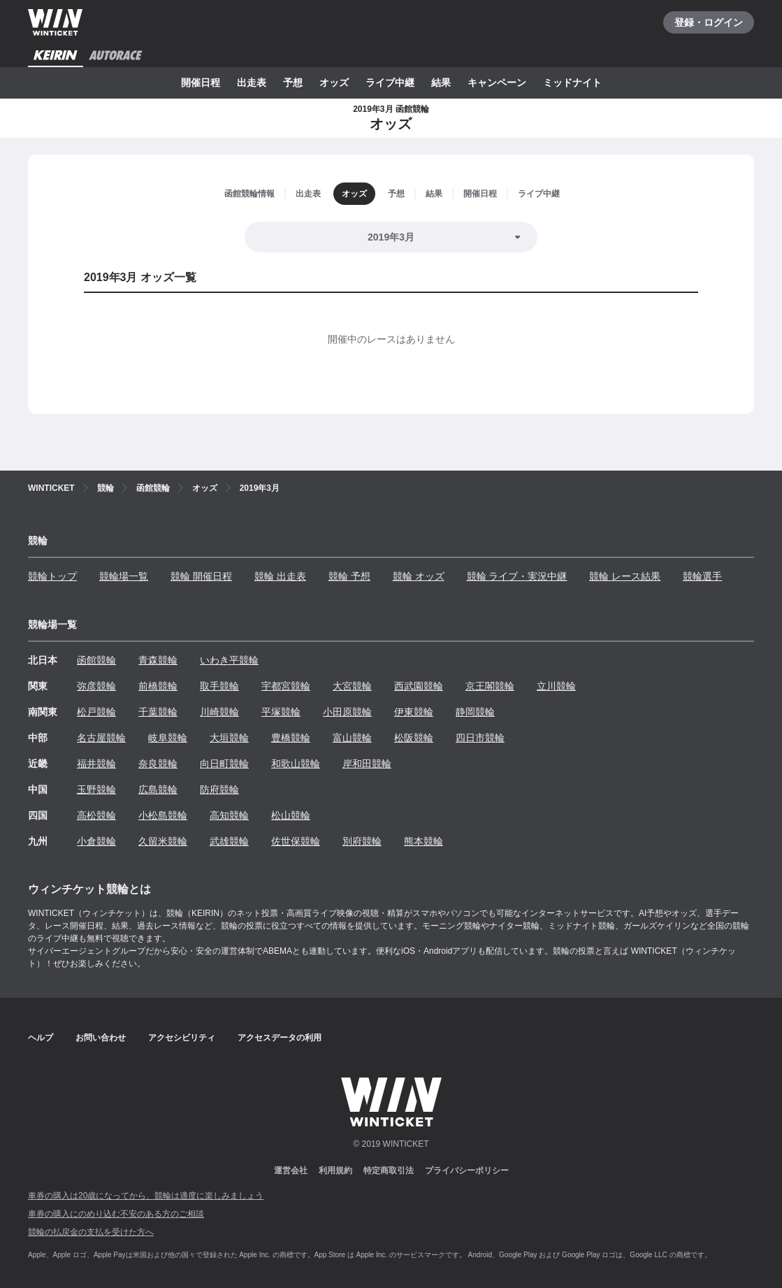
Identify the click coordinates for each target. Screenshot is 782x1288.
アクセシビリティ (181, 1038)
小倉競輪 (96, 841)
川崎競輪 (219, 711)
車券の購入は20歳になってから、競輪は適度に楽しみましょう (145, 1196)
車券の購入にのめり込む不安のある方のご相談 (116, 1214)
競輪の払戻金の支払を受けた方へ (91, 1232)
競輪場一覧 (123, 576)
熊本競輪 (423, 841)
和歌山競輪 (295, 763)
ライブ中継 (389, 82)
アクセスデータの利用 (279, 1038)
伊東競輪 (413, 711)
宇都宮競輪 (285, 686)
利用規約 (335, 1170)
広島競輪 (158, 789)
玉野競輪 (96, 789)
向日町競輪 (224, 763)
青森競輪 (158, 660)
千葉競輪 (158, 711)
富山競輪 (352, 737)
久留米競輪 (162, 841)
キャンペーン (497, 82)
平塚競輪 (281, 711)
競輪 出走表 (280, 576)
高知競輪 (229, 815)
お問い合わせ (100, 1038)
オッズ (334, 82)
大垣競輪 (229, 737)
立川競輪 (556, 686)
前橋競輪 (158, 686)
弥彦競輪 (96, 686)
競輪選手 (702, 576)
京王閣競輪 (489, 686)
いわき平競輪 (229, 660)
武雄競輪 (229, 841)
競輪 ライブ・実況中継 (517, 576)
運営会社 (290, 1170)
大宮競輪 (352, 686)
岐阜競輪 (167, 737)
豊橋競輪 (290, 737)
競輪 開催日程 (201, 576)
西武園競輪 (418, 686)
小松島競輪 (162, 815)
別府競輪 (362, 841)
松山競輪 (290, 815)
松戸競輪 (96, 711)
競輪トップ (52, 576)
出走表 (251, 82)
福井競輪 (96, 763)
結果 (441, 82)
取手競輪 (219, 686)
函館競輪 (96, 660)
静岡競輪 (475, 711)
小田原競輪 (347, 711)
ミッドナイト (572, 82)
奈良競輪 (158, 763)
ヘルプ (40, 1038)
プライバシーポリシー (467, 1170)
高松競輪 (96, 815)
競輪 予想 (349, 576)
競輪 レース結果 (624, 576)
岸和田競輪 (366, 763)
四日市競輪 (480, 737)
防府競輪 (219, 789)
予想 (293, 82)
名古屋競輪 (101, 737)
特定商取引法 (388, 1170)
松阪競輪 (413, 737)
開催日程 (200, 82)
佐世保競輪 (295, 841)
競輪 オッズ (418, 576)
